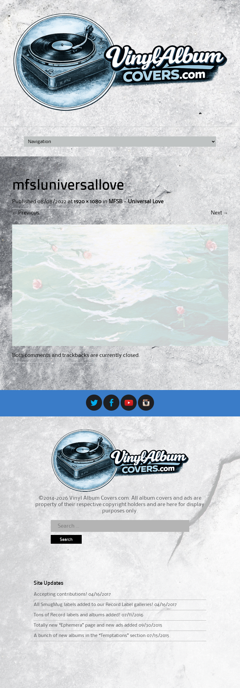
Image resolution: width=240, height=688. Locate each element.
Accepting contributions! (60, 594)
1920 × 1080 (87, 201)
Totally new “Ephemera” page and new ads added (85, 625)
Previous (25, 213)
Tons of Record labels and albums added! (77, 615)
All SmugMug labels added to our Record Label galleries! (93, 605)
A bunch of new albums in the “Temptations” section (90, 636)
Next (219, 213)
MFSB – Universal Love (136, 201)
